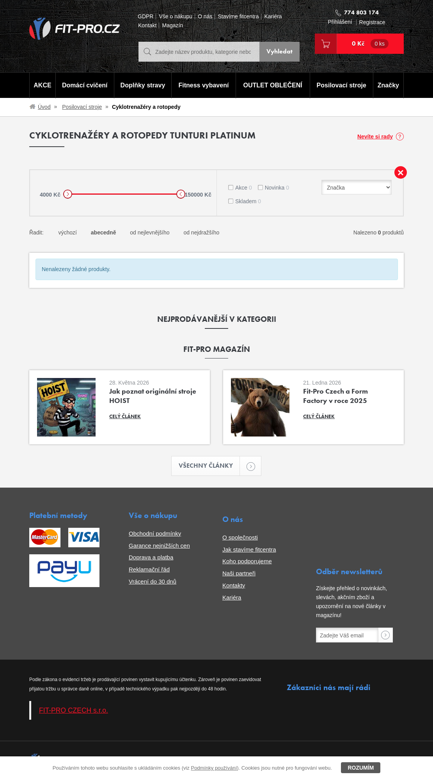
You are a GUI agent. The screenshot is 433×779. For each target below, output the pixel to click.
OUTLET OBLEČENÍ (272, 85)
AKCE (42, 85)
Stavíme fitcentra (238, 17)
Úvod (44, 107)
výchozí (67, 232)
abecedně (103, 232)
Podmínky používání (214, 768)
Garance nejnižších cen (159, 545)
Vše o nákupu (175, 17)
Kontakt (147, 25)
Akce (243, 188)
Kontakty (233, 585)
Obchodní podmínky (155, 533)
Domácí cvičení (85, 85)
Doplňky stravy (142, 85)
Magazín (172, 25)
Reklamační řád (149, 569)
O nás (205, 17)
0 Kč (370, 43)
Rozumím (361, 768)
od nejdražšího (201, 232)
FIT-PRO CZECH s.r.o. (73, 710)
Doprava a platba (151, 557)
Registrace (372, 22)
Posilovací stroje (341, 85)
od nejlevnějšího (149, 232)
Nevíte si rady (375, 136)
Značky (388, 85)
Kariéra (273, 17)
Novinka (277, 188)
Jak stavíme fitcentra (249, 549)
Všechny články (209, 466)
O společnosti (240, 537)
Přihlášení (340, 22)
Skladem (248, 201)
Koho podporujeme (247, 561)
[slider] (67, 194)
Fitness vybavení (203, 85)
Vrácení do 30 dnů (152, 581)
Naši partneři (239, 573)
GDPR (145, 17)
